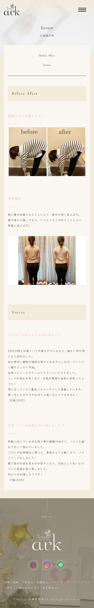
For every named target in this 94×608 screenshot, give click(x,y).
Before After (47, 55)
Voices (47, 65)
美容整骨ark (40, 599)
